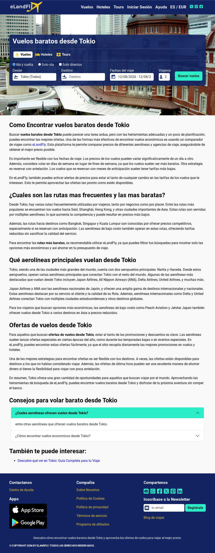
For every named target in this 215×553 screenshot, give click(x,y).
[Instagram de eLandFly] (196, 6)
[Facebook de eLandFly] (201, 6)
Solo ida (46, 65)
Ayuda (161, 7)
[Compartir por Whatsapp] (152, 494)
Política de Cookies (90, 498)
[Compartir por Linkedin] (179, 494)
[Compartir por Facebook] (159, 494)
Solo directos (70, 65)
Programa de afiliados (92, 524)
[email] (166, 508)
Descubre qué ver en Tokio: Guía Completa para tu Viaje (59, 461)
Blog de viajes (154, 518)
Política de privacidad (92, 507)
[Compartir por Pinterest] (173, 494)
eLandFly (39, 145)
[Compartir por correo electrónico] (146, 494)
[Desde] (37, 77)
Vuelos (87, 7)
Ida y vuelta (23, 65)
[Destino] (86, 77)
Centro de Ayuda (21, 490)
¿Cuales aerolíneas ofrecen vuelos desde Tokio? (51, 413)
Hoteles (103, 7)
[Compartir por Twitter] (166, 494)
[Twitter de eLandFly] (192, 6)
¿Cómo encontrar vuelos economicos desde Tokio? (52, 436)
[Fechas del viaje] (134, 77)
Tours (119, 7)
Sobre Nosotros (87, 490)
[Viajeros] (166, 77)
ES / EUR (178, 7)
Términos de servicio (91, 516)
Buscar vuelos (188, 76)
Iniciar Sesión (139, 7)
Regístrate (195, 508)
